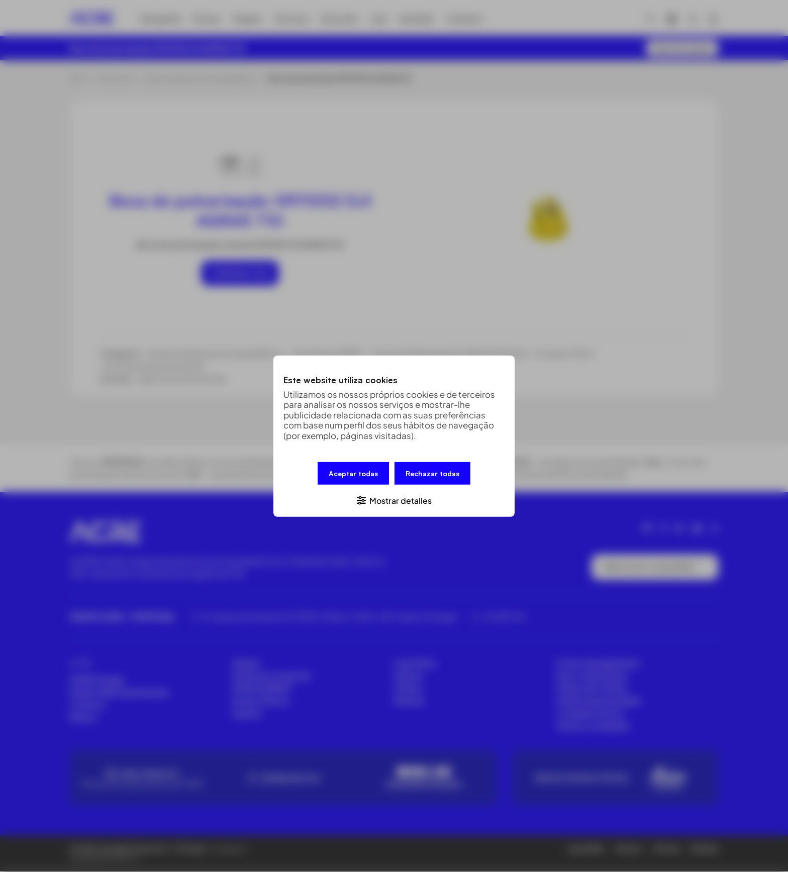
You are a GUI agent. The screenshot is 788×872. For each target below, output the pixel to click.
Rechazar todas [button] (432, 473)
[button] (394, 499)
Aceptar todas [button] (353, 473)
